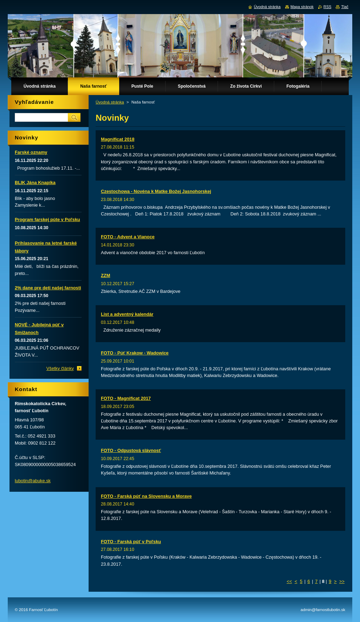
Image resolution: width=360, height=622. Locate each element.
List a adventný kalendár (127, 314)
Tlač (344, 7)
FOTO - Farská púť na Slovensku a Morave (146, 496)
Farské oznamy (31, 152)
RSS (327, 7)
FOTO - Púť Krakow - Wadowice (134, 353)
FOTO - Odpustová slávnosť (131, 450)
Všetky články (60, 368)
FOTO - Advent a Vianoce (128, 236)
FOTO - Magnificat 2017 (126, 398)
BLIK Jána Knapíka (35, 182)
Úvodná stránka (110, 102)
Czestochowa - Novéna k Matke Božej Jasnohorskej (156, 191)
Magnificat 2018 (117, 139)
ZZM (105, 275)
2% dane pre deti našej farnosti (48, 287)
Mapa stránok (302, 7)
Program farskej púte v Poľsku (47, 219)
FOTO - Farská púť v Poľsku (131, 541)
